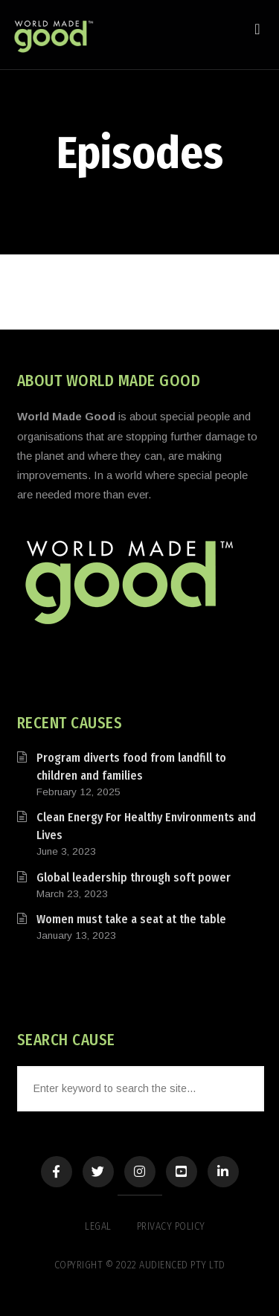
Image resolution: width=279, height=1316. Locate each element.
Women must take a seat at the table (131, 919)
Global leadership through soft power (133, 877)
